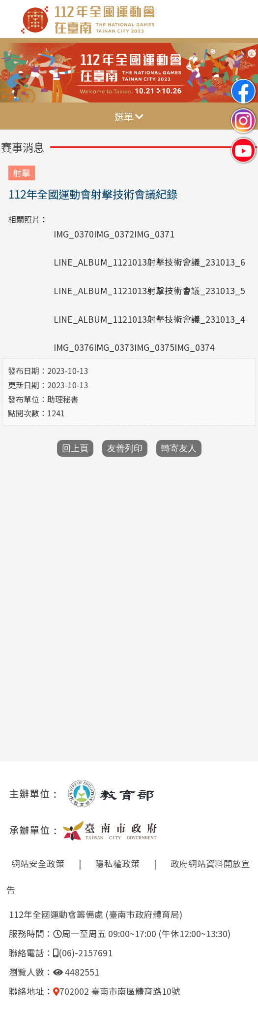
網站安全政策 (37, 863)
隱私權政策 (117, 863)
